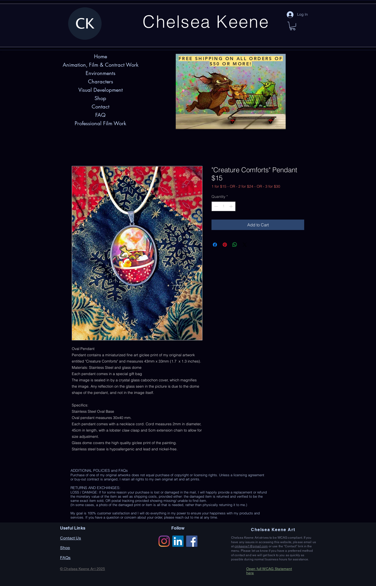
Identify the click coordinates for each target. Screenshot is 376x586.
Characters (100, 81)
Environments (100, 73)
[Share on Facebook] (215, 245)
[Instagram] (164, 541)
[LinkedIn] (178, 541)
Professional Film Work (100, 123)
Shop (100, 98)
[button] (292, 26)
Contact (100, 106)
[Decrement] (215, 206)
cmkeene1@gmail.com (251, 546)
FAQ (100, 115)
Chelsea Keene (206, 21)
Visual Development (100, 90)
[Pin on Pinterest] (225, 245)
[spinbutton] (223, 206)
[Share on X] (245, 245)
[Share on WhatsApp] (235, 245)
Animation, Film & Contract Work (100, 64)
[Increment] (231, 206)
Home (100, 56)
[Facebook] (191, 541)
